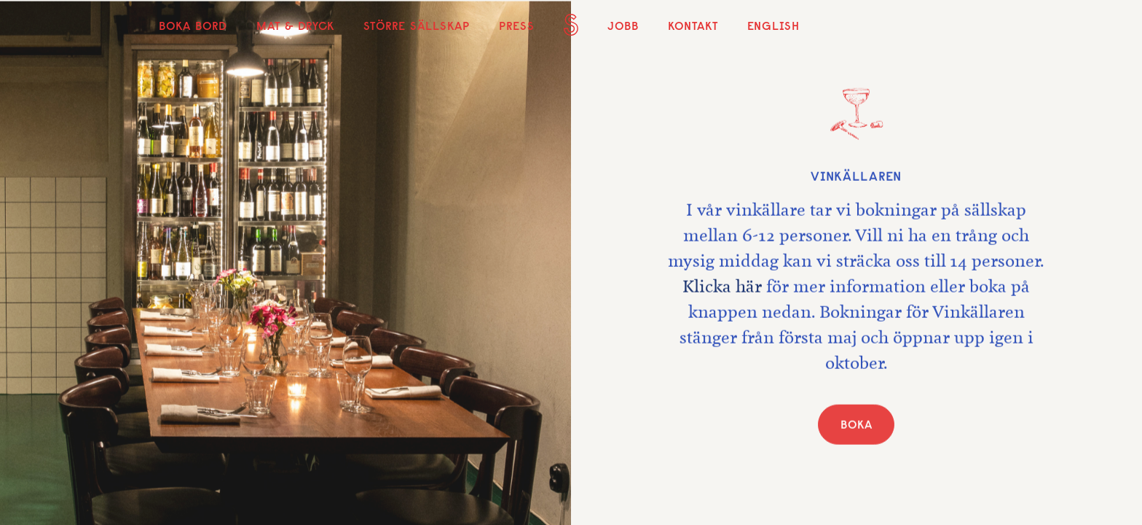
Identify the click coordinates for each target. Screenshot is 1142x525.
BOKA (856, 426)
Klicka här (722, 289)
